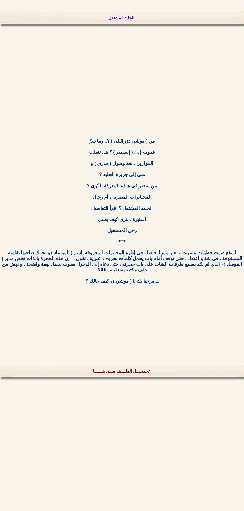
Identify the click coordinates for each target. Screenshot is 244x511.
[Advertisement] (122, 88)
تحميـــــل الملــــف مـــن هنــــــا (121, 371)
